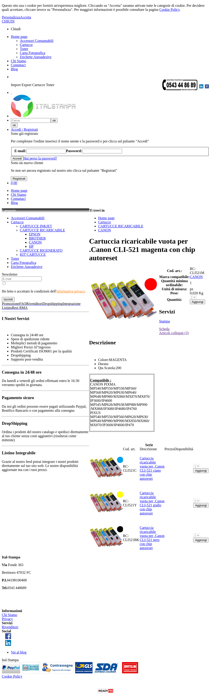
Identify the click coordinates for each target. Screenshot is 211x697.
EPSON (34, 234)
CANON (35, 242)
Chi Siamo (18, 61)
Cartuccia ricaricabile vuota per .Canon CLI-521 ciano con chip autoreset (152, 468)
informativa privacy (70, 291)
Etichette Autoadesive (35, 57)
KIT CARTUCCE (33, 254)
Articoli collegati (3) (174, 333)
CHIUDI (8, 21)
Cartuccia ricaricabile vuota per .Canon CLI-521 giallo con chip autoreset (152, 503)
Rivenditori (10, 627)
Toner (24, 49)
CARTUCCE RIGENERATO (41, 250)
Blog (14, 69)
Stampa (164, 321)
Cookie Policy (169, 9)
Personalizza (11, 17)
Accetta (25, 17)
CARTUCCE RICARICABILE (42, 230)
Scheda (164, 329)
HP (31, 246)
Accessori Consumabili (36, 41)
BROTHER (37, 238)
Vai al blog (18, 652)
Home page (19, 37)
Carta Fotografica (32, 53)
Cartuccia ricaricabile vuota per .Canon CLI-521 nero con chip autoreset (152, 538)
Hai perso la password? (40, 158)
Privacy (7, 619)
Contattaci (18, 65)
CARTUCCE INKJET (36, 226)
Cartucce (26, 45)
